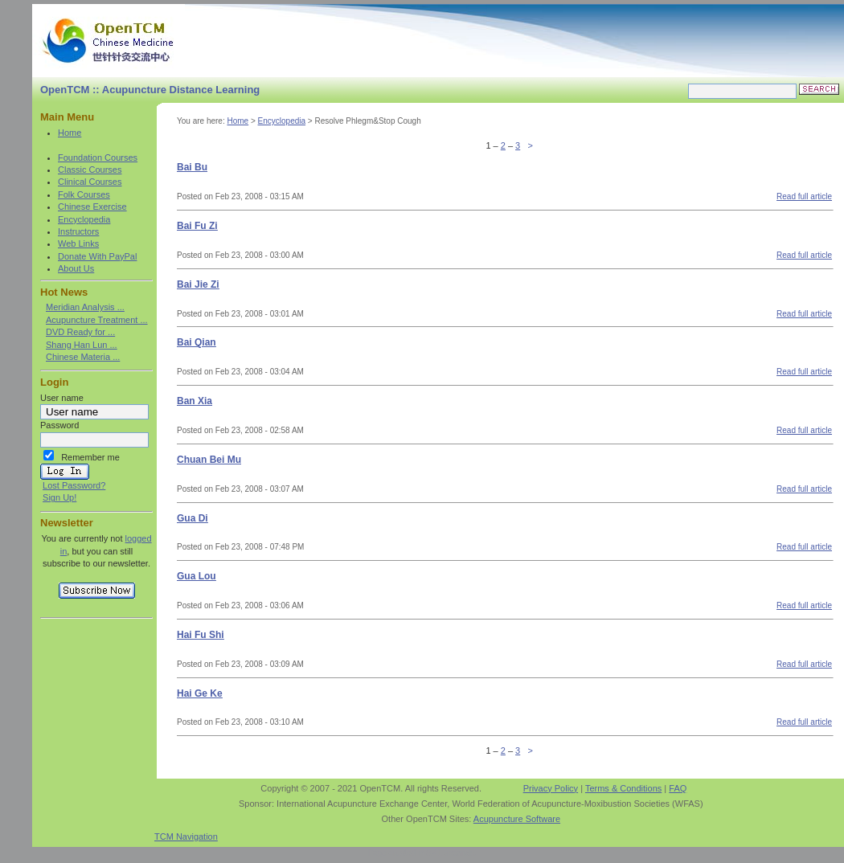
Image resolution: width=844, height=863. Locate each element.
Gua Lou (196, 576)
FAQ (677, 788)
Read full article (804, 196)
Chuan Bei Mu (209, 459)
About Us (76, 268)
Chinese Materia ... (83, 357)
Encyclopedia (84, 219)
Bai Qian (196, 342)
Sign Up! (59, 497)
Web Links (78, 243)
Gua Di (192, 518)
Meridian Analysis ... (85, 307)
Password (59, 425)
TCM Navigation (186, 836)
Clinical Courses (89, 181)
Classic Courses (89, 169)
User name (62, 398)
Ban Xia (194, 401)
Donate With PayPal (97, 256)
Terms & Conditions (623, 788)
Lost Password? (74, 485)
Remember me (90, 457)
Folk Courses (84, 194)
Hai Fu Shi (200, 634)
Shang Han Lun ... (81, 345)
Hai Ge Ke (200, 693)
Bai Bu (192, 167)
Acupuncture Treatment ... (97, 320)
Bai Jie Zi (198, 284)
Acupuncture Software (516, 819)
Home (69, 132)
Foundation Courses (97, 157)
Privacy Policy (550, 788)
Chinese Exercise (92, 206)
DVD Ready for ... (80, 332)
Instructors (78, 231)
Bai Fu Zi (197, 225)
